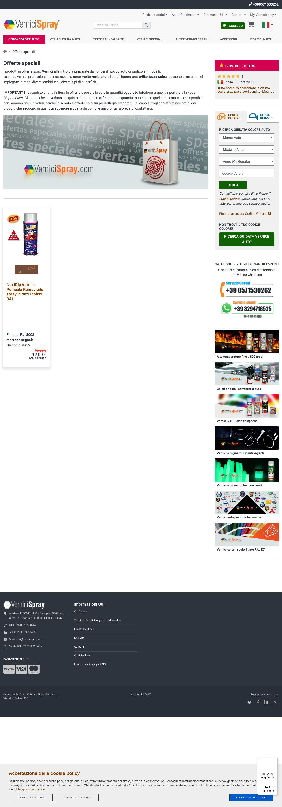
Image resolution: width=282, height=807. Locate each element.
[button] (267, 25)
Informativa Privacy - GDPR (90, 664)
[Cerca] (118, 25)
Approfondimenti (184, 15)
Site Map (79, 637)
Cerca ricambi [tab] (266, 116)
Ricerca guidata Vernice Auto (246, 239)
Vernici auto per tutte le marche (239, 517)
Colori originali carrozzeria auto (239, 388)
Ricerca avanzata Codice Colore (245, 214)
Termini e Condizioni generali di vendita (97, 620)
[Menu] (275, 760)
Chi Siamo (80, 611)
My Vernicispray (262, 15)
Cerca (233, 185)
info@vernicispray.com (29, 639)
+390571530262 (264, 4)
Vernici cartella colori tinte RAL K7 (241, 549)
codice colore (229, 199)
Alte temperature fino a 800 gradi (240, 356)
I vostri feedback (237, 66)
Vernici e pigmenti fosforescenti (239, 485)
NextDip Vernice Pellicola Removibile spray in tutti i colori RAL (25, 291)
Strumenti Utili (213, 15)
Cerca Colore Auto (23, 39)
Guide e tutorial (153, 15)
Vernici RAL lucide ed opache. (237, 421)
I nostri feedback (84, 629)
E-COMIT (146, 694)
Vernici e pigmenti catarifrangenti (240, 453)
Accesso (233, 26)
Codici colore (82, 655)
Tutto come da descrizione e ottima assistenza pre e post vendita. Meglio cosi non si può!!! (244, 89)
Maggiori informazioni (30, 789)
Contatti (237, 15)
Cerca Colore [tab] (234, 116)
